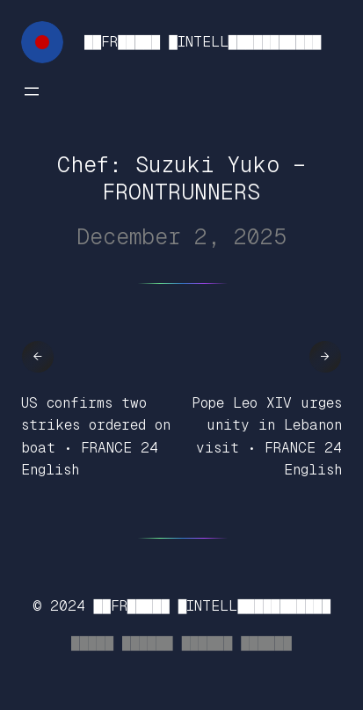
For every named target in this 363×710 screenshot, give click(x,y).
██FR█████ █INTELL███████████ (202, 41)
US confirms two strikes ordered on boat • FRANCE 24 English (96, 437)
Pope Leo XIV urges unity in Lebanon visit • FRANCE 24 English (267, 437)
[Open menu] (31, 91)
